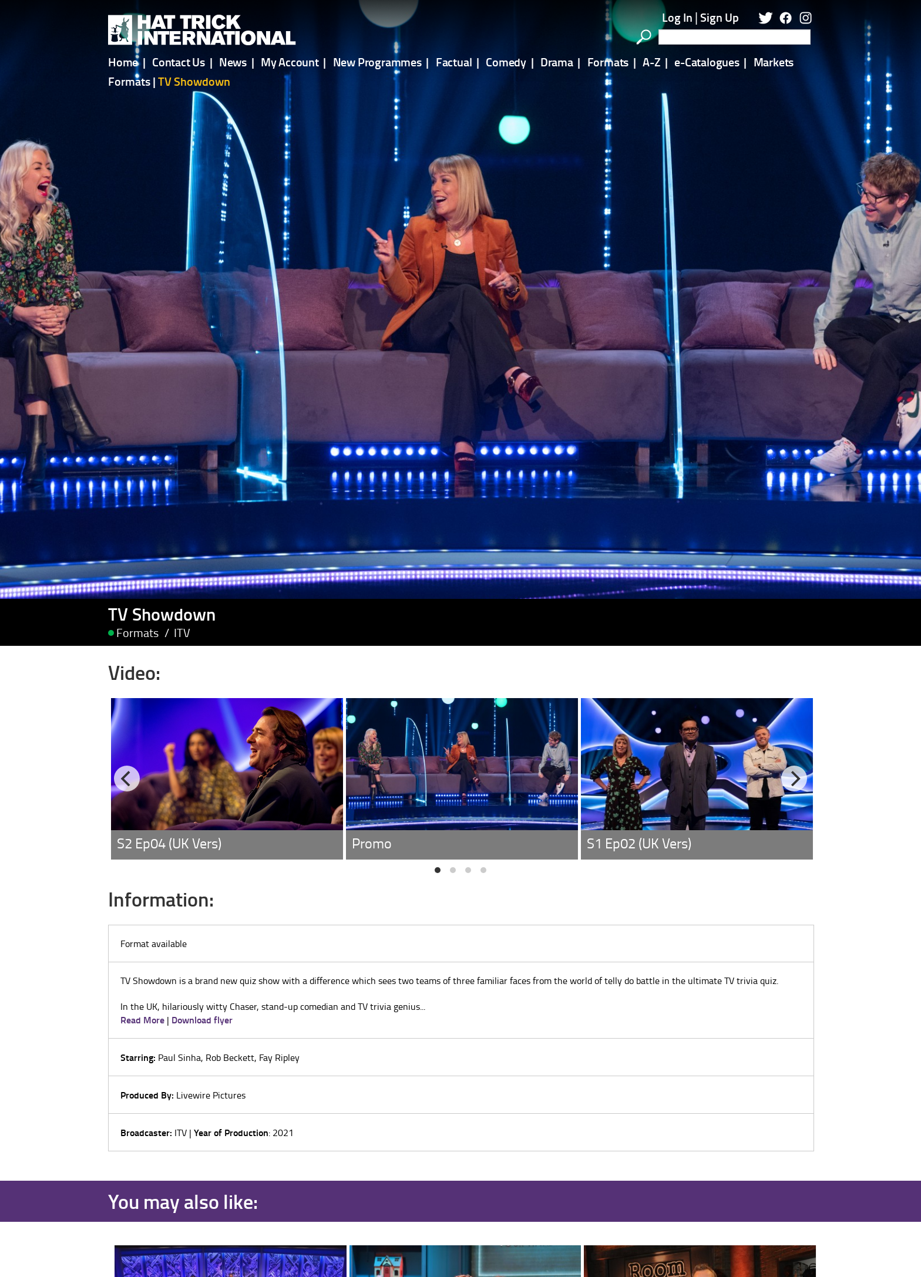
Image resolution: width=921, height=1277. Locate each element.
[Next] (794, 696)
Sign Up (719, 17)
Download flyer (202, 936)
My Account (290, 61)
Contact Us (178, 61)
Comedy (506, 61)
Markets (774, 61)
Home (123, 61)
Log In (677, 17)
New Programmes (377, 61)
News (233, 61)
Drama (556, 61)
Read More (142, 936)
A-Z (651, 61)
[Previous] (127, 696)
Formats (608, 61)
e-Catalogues (707, 61)
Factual (454, 61)
